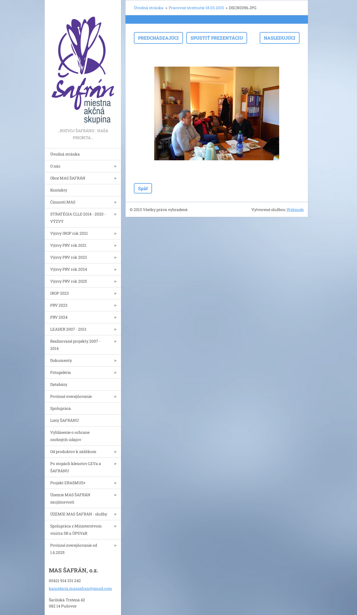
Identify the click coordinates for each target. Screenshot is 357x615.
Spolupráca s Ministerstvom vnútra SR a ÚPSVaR (76, 529)
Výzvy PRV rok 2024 (68, 269)
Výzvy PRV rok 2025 (68, 281)
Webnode (295, 209)
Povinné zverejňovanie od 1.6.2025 (73, 549)
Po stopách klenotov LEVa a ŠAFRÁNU (75, 467)
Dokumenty (61, 360)
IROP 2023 (59, 293)
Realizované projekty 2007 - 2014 (75, 344)
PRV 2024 (58, 317)
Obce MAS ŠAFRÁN (67, 178)
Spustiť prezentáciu (216, 38)
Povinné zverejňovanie (71, 396)
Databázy (58, 384)
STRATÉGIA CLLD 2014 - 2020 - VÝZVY (78, 217)
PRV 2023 (58, 305)
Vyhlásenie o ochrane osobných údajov (70, 436)
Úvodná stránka (65, 154)
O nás (55, 166)
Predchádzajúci (158, 38)
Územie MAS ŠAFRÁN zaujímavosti (70, 498)
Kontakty (58, 190)
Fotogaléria (60, 372)
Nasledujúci (279, 38)
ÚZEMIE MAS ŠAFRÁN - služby (78, 514)
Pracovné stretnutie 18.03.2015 (196, 7)
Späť (143, 188)
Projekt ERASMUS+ (68, 482)
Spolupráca (60, 408)
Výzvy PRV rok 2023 (68, 257)
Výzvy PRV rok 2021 (68, 245)
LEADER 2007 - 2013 (68, 329)
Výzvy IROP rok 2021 (69, 233)
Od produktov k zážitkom (73, 451)
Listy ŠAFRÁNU (64, 420)
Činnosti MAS (62, 202)
